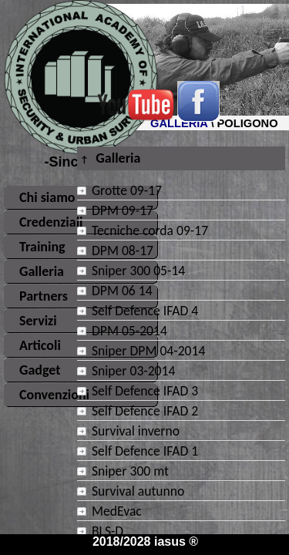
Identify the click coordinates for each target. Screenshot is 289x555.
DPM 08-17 (122, 250)
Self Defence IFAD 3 (145, 390)
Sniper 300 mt (130, 470)
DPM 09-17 (122, 210)
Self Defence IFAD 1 (145, 450)
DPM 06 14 (122, 290)
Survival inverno (136, 430)
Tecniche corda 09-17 (150, 230)
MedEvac (117, 511)
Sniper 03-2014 (133, 370)
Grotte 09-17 (127, 190)
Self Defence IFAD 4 (145, 310)
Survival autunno (138, 491)
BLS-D (107, 531)
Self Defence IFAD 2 (145, 410)
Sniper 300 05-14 (138, 270)
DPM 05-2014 (129, 330)
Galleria (110, 158)
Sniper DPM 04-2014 (148, 350)
